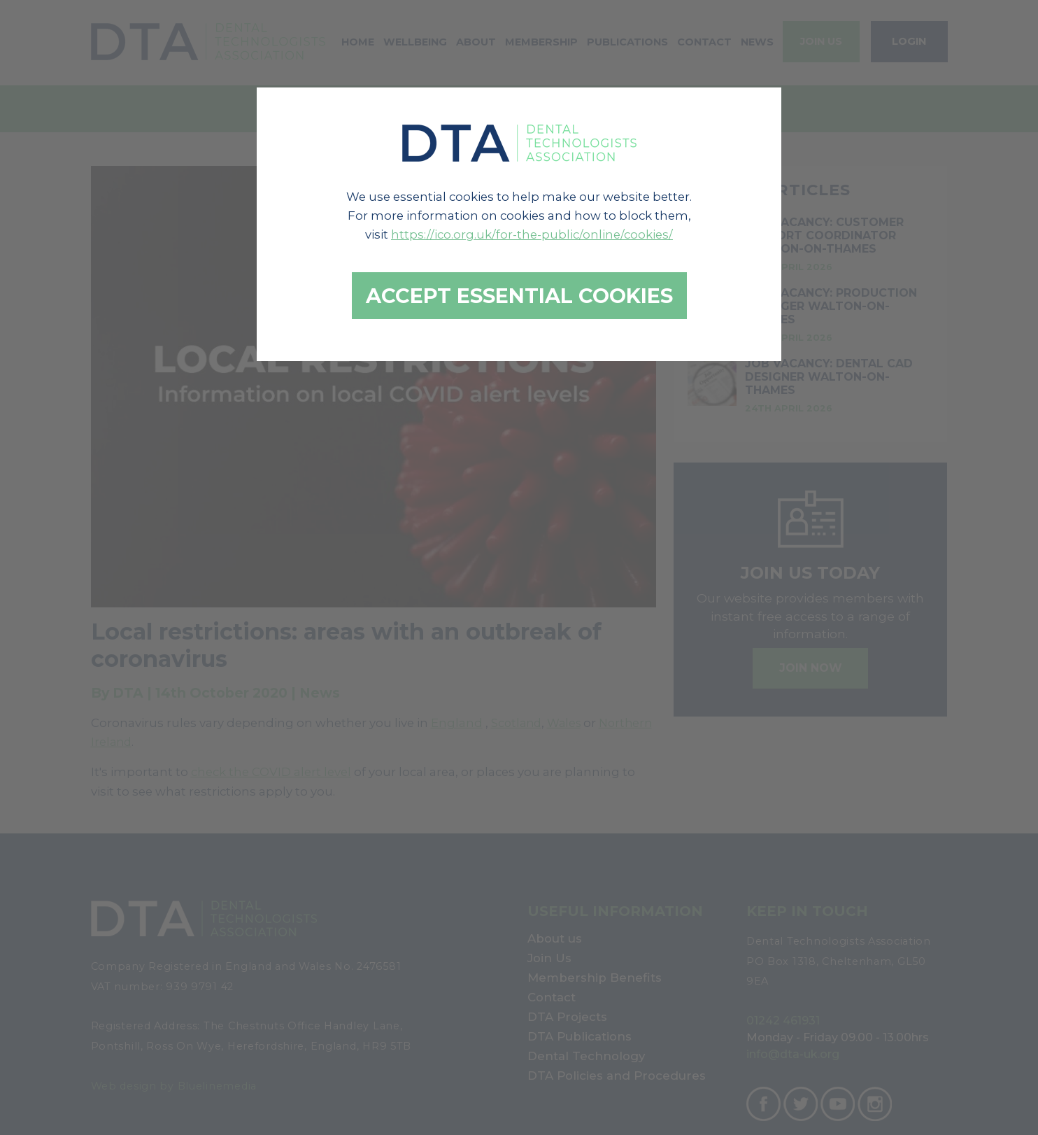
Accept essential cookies (519, 295)
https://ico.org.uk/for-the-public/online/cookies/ (532, 234)
